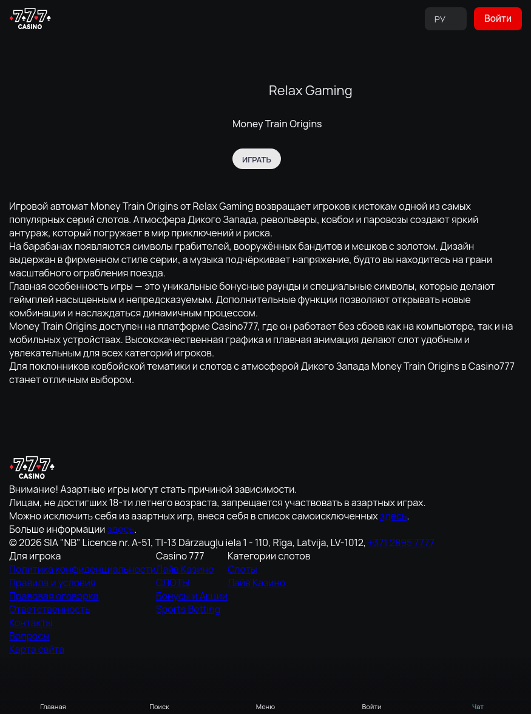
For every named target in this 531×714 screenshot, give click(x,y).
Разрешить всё (140, 694)
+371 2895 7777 (104, 602)
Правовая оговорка (247, 569)
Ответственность (244, 585)
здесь (74, 577)
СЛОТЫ (334, 541)
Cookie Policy (131, 668)
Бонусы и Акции (347, 557)
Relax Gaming (311, 89)
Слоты (438, 525)
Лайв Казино (342, 525)
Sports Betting (344, 573)
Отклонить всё (391, 694)
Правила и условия (247, 553)
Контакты (233, 600)
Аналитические (265, 694)
